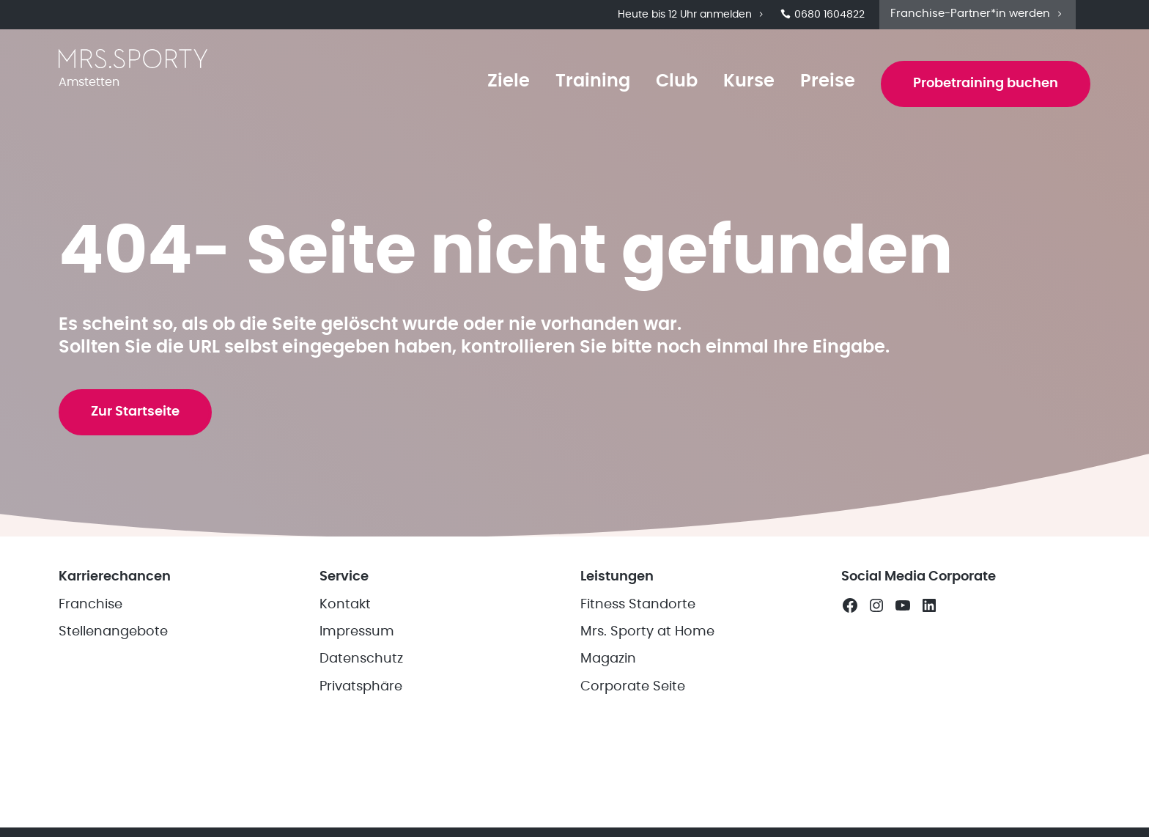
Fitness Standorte (637, 604)
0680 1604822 (822, 15)
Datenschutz (361, 658)
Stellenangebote (113, 631)
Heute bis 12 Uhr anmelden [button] (692, 15)
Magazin (608, 658)
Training (592, 81)
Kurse (749, 81)
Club (677, 81)
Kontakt (345, 604)
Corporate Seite (632, 686)
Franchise (90, 604)
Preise (827, 81)
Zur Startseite (135, 411)
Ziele (508, 81)
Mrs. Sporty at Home (647, 631)
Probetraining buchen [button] (985, 83)
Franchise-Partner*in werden (977, 13)
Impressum (356, 631)
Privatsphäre (360, 686)
